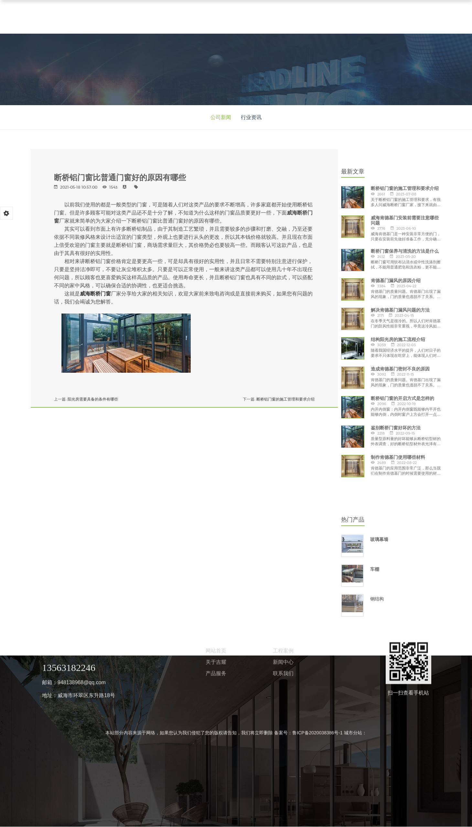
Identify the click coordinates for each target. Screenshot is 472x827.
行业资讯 (251, 117)
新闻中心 (283, 307)
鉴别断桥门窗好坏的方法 (396, 427)
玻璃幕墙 (379, 539)
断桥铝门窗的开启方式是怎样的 (402, 398)
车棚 (374, 569)
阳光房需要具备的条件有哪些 (93, 399)
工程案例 (283, 296)
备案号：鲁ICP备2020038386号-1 (308, 378)
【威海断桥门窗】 (97, 243)
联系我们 (283, 319)
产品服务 (216, 319)
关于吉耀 (216, 307)
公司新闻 (220, 117)
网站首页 (216, 296)
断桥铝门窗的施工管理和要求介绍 (285, 399)
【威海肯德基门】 (141, 243)
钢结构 (377, 599)
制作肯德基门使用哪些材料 (398, 457)
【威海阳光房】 (183, 243)
